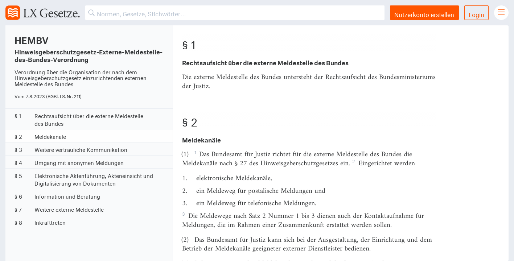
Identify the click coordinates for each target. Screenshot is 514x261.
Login (476, 13)
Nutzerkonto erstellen (424, 13)
